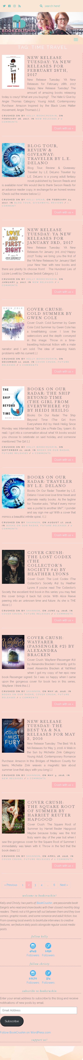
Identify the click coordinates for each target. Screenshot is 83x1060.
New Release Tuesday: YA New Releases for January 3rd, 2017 (50, 236)
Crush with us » (63, 128)
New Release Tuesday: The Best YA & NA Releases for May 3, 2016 (51, 730)
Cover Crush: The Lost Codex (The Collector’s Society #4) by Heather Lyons (49, 563)
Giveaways (41, 203)
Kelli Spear (36, 200)
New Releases (46, 119)
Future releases (15, 453)
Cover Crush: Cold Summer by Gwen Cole (49, 313)
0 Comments (29, 365)
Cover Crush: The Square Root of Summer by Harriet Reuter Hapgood (51, 811)
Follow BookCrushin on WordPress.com (25, 1032)
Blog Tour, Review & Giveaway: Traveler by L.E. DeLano (49, 154)
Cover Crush (46, 362)
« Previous (10, 884)
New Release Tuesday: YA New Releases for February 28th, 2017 (49, 66)
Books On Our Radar (53, 450)
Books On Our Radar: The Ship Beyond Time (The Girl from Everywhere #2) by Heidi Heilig (48, 400)
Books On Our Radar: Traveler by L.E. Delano (49, 481)
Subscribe (12, 1021)
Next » (64, 884)
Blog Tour (22, 203)
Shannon (33, 522)
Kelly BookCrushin (42, 116)
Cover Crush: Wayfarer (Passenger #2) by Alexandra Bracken (50, 646)
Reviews (57, 203)
